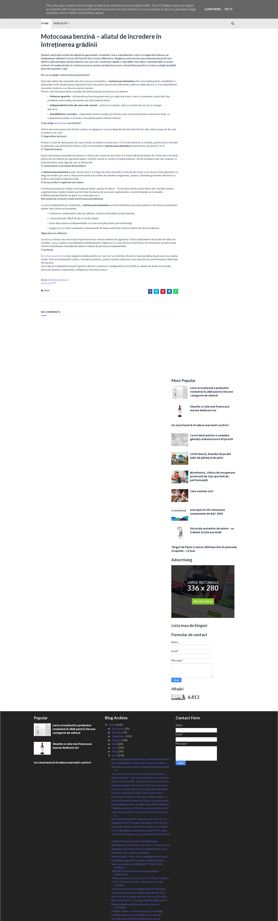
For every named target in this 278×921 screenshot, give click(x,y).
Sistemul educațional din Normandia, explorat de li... (141, 836)
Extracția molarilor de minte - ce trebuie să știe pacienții (219, 188)
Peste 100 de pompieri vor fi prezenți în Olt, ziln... (139, 719)
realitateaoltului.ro (51, 284)
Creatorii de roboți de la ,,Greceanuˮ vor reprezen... (140, 723)
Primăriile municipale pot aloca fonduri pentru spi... (140, 790)
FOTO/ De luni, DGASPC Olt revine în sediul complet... (137, 554)
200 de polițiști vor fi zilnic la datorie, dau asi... (137, 761)
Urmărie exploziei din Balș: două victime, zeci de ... (140, 855)
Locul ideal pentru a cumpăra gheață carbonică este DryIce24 (218, 95)
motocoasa (54, 123)
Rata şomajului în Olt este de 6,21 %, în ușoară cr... (140, 455)
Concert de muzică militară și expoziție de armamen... (135, 740)
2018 (112, 893)
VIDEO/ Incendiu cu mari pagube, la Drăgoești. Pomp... (138, 669)
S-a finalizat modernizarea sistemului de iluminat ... (140, 809)
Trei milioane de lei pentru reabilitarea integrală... (139, 626)
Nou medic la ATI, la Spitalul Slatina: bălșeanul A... (140, 570)
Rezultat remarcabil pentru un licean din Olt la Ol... (140, 806)
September (119, 406)
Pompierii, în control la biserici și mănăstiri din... (138, 708)
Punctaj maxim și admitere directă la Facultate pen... (141, 798)
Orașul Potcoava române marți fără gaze (134, 511)
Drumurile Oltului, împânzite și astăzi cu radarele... (140, 497)
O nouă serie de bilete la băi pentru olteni (135, 589)
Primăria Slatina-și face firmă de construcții (136, 585)
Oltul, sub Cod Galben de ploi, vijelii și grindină (138, 642)
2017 (112, 897)
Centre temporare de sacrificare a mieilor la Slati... (140, 749)
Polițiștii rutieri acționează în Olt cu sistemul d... (138, 697)
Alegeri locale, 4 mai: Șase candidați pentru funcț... (140, 527)
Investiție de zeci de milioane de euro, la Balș (137, 745)
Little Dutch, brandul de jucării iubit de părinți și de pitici (217, 114)
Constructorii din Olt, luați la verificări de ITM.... (138, 563)
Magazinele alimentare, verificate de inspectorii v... (140, 757)
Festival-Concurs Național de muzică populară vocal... (137, 778)
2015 (112, 904)
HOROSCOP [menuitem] (53, 23)
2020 (112, 885)
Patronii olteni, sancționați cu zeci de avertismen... (140, 731)
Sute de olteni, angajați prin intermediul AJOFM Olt (141, 608)
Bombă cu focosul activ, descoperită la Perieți (137, 825)
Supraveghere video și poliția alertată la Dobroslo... (140, 474)
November (118, 399)
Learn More (213, 9)
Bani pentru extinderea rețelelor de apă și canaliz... (140, 604)
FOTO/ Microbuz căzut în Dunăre (130, 817)
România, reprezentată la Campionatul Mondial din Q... (140, 439)
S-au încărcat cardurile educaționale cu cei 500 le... (140, 802)
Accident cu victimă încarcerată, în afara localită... (139, 712)
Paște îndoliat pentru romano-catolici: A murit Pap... (141, 693)
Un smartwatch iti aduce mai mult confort (207, 83)
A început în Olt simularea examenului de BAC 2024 (214, 170)
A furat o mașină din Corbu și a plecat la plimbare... (140, 459)
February (117, 862)
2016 (112, 901)
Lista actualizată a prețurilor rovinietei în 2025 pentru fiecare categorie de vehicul (218, 50)
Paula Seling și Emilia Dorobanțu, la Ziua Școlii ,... (138, 734)
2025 (112, 395)
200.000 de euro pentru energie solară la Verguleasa (135, 543)
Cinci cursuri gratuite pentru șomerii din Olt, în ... (139, 682)
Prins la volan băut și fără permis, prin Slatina (137, 463)
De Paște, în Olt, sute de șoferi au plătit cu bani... (139, 645)
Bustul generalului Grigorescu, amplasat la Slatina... (141, 429)
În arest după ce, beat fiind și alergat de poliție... (139, 686)
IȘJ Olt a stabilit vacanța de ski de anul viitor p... (138, 847)
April (115, 425)
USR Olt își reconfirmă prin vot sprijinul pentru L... (140, 813)
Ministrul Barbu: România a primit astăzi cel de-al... (140, 597)
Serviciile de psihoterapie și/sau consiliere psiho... (139, 753)
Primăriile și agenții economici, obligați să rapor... (138, 530)
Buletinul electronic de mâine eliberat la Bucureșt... (141, 638)
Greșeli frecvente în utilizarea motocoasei (135, 619)
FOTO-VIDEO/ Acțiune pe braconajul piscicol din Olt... (139, 830)
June (115, 418)
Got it (228, 9)
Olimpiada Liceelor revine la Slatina (131, 821)
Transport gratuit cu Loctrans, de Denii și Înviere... (140, 715)
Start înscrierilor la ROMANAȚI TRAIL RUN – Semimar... (137, 536)
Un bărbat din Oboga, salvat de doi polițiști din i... (139, 764)
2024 (112, 870)
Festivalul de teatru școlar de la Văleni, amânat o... (140, 467)
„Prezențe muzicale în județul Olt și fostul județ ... (139, 559)
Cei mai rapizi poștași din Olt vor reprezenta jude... (140, 593)
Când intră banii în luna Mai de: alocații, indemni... (139, 653)
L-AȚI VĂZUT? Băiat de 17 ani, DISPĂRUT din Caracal (138, 677)
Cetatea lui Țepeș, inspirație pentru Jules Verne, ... (140, 783)
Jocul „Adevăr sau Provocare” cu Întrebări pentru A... (140, 614)
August (116, 410)
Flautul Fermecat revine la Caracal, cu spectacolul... (140, 471)
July (114, 414)
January (117, 866)
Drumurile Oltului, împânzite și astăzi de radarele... (140, 843)
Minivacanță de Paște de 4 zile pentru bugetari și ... (140, 794)
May (114, 422)
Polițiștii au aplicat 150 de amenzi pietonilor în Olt (139, 478)
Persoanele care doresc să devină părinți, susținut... (141, 600)
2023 (112, 874)
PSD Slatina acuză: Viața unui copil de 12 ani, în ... (139, 649)
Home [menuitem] (37, 23)
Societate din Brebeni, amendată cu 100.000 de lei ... (140, 506)
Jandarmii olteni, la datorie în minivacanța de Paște (140, 768)
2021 (112, 881)
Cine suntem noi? (209, 149)
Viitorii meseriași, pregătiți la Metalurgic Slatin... (138, 634)
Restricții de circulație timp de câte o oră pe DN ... (139, 567)
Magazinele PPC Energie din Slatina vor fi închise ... (140, 493)
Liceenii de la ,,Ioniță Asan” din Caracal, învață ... (138, 772)
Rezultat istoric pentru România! (130, 523)
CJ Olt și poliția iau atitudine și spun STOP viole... (139, 501)
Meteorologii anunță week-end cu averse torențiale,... (135, 576)
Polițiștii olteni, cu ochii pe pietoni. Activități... (137, 581)
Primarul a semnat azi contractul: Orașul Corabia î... (140, 548)
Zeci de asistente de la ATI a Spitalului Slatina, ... (139, 444)
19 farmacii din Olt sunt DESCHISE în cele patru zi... (141, 727)
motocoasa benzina (47, 260)
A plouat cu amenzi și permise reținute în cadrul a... (140, 851)
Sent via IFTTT (41, 287)
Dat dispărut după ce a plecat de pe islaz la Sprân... (140, 689)
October (117, 403)
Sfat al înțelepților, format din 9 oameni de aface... (139, 433)
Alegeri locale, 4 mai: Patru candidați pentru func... (140, 519)
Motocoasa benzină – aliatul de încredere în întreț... (141, 451)
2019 (112, 889)
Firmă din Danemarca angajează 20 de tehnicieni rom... (139, 662)
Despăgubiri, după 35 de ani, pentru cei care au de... (141, 515)
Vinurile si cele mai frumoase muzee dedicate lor (216, 67)
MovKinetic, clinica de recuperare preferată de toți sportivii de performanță (219, 134)
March (116, 859)
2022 (112, 878)
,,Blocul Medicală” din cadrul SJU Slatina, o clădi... (139, 839)
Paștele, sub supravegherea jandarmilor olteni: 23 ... (141, 657)
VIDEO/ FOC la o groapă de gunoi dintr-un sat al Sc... (139, 703)
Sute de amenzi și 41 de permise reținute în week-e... (140, 484)
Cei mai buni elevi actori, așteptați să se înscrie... (139, 787)
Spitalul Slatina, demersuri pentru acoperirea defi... (140, 630)
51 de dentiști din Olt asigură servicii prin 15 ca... (139, 489)
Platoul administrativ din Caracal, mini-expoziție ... (139, 622)
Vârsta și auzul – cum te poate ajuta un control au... (140, 448)
